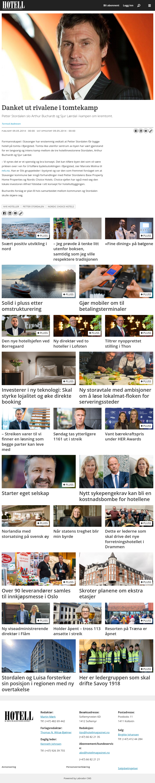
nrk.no (6, 170)
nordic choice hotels (61, 206)
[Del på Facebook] (136, 130)
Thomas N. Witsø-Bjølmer (56, 732)
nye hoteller (11, 206)
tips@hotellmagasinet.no (94, 732)
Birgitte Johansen (128, 734)
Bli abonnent (111, 5)
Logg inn (128, 5)
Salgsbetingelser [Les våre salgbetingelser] (128, 768)
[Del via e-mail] (145, 130)
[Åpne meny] (149, 5)
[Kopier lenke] (150, 130)
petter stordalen (33, 206)
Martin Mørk (48, 716)
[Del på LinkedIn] (140, 130)
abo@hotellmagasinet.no (94, 752)
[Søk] (138, 5)
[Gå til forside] (13, 5)
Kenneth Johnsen (50, 744)
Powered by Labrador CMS (77, 778)
